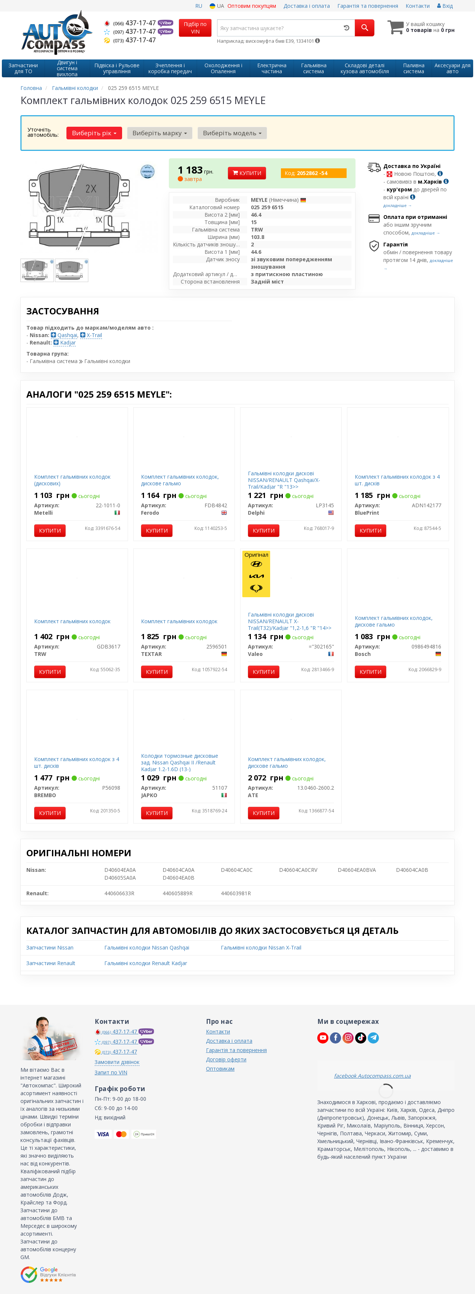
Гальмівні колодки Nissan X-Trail (261, 947)
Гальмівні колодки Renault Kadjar (145, 963)
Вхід (445, 5)
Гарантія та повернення (367, 5)
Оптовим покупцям (251, 5)
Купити (247, 173)
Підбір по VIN (195, 27)
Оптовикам (220, 1068)
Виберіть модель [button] (228, 133)
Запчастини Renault (50, 963)
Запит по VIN (111, 1072)
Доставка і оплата (307, 5)
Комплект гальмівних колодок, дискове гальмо (180, 480)
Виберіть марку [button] (157, 133)
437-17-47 (131, 22)
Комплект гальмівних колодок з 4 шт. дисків (397, 480)
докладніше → (397, 205)
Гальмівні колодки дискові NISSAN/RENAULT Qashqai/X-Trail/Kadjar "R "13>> (284, 480)
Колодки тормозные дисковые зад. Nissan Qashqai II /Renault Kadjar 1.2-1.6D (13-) (179, 762)
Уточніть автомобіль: (43, 132)
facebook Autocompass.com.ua (372, 1075)
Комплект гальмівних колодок (72, 621)
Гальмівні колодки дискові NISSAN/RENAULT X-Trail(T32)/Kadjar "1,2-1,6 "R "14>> (289, 621)
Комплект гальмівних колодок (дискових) (72, 480)
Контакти (418, 5)
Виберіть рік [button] (93, 133)
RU (198, 5)
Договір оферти (226, 1059)
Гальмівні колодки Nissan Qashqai (146, 947)
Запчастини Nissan (49, 947)
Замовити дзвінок (117, 1061)
